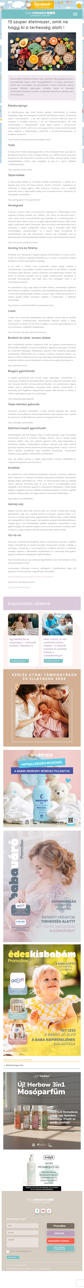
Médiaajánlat (45, 1269)
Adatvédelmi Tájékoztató (22, 1251)
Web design (11, 1265)
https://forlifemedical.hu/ (19, 587)
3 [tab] (44, 667)
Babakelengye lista (15, 1065)
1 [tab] (37, 667)
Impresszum (29, 1269)
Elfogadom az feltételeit (21, 1251)
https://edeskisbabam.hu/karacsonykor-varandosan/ (30, 577)
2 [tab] (40, 667)
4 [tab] (47, 667)
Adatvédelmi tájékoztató (15, 1269)
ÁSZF (37, 1269)
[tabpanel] (25, 639)
